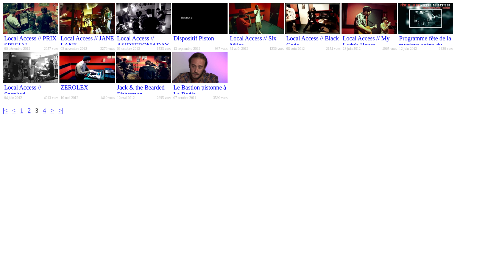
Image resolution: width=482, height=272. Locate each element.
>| (60, 110)
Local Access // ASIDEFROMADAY (143, 41)
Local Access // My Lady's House (366, 41)
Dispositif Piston (193, 38)
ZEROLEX (74, 87)
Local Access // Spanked (22, 90)
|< (5, 110)
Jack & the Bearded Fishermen (141, 90)
